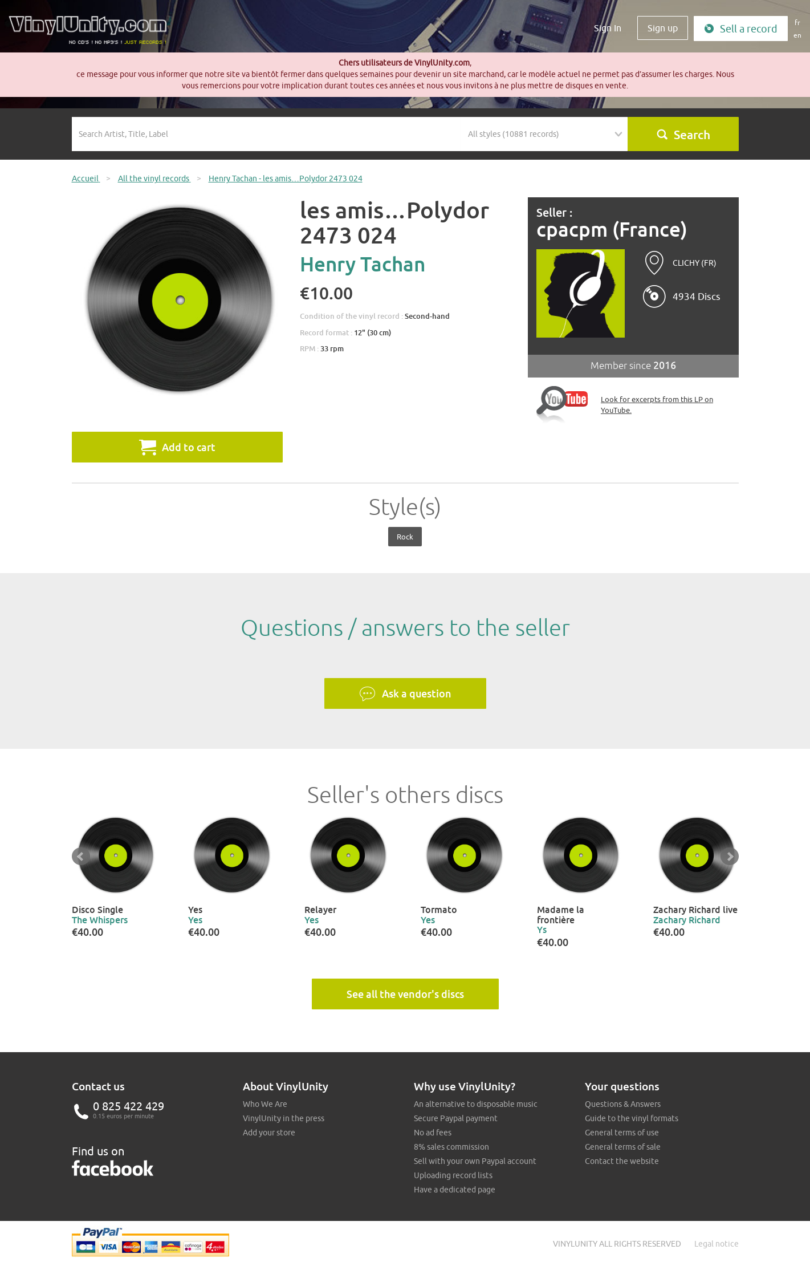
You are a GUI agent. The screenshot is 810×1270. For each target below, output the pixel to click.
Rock (405, 536)
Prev (81, 856)
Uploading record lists (453, 1175)
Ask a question (405, 694)
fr (797, 22)
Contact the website (622, 1161)
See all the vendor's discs (405, 994)
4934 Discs (697, 296)
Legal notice (716, 1243)
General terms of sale (623, 1146)
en (797, 35)
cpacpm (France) (611, 229)
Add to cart (177, 447)
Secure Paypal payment (456, 1118)
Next (730, 856)
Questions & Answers (623, 1104)
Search (683, 134)
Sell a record (741, 29)
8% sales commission (451, 1146)
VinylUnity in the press (283, 1118)
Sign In (607, 28)
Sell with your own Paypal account (475, 1161)
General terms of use (622, 1132)
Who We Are (265, 1104)
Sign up (663, 28)
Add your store (269, 1132)
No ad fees (432, 1132)
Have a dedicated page (454, 1189)
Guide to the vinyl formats (631, 1118)
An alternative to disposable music (476, 1104)
